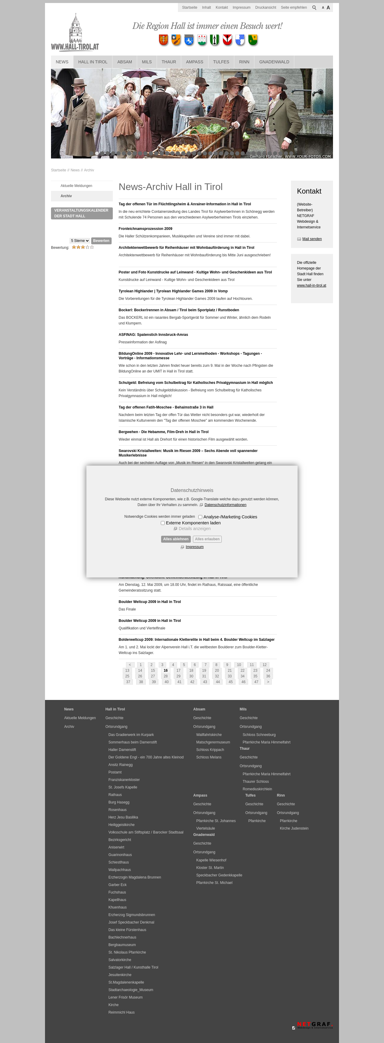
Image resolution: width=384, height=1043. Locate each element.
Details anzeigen (195, 528)
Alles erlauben (207, 539)
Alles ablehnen (176, 539)
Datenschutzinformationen (225, 505)
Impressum (194, 547)
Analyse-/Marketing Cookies (230, 516)
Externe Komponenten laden (193, 522)
